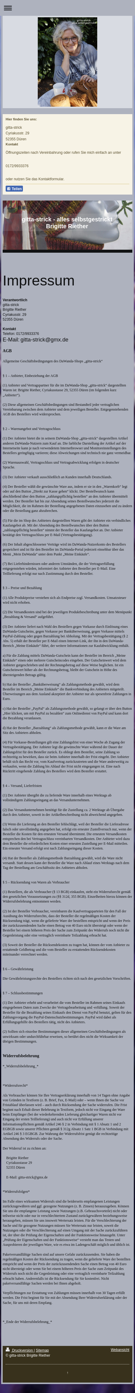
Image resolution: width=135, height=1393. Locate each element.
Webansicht (120, 1350)
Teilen (14, 189)
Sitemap (42, 1350)
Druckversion (20, 1350)
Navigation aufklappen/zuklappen (67, 7)
